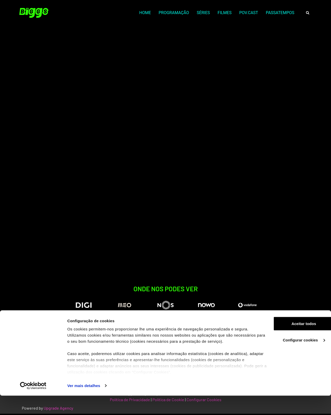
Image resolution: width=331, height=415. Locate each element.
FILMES (224, 12)
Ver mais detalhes (83, 405)
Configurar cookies (288, 359)
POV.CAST (248, 12)
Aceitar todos (288, 343)
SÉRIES (203, 12)
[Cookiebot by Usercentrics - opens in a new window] (33, 405)
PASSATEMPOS (280, 12)
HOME (145, 12)
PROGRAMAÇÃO (174, 12)
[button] (307, 13)
